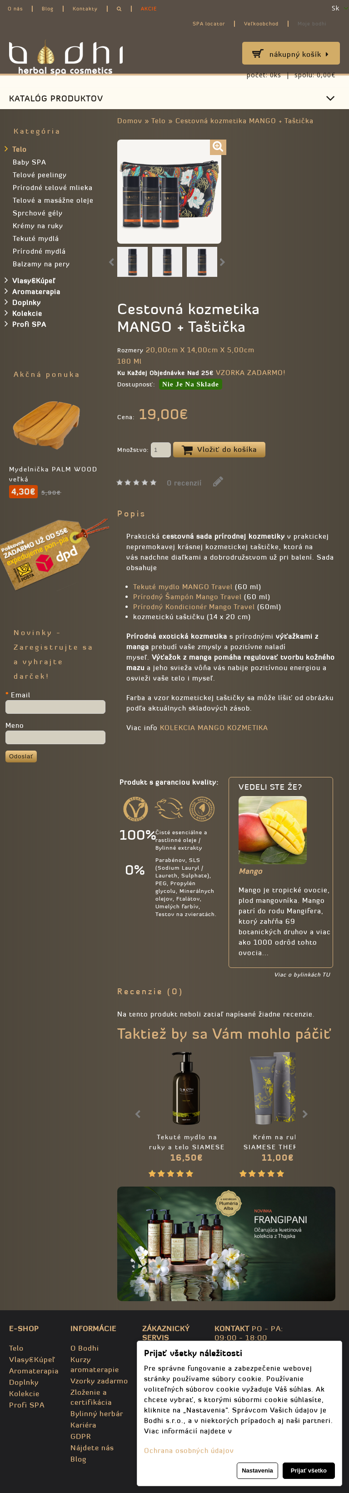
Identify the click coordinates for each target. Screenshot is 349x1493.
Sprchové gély (38, 213)
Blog (48, 8)
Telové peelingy (40, 174)
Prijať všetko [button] (309, 1470)
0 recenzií (184, 483)
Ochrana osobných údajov (189, 1450)
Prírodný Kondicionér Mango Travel (194, 606)
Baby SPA (29, 162)
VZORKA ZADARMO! (250, 372)
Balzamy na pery (41, 264)
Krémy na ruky (38, 225)
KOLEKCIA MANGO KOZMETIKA (214, 727)
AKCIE (149, 8)
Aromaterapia (32, 291)
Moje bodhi (312, 23)
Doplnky (23, 302)
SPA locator (209, 23)
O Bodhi (84, 1348)
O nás (15, 8)
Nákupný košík (299, 54)
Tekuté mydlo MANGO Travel (183, 586)
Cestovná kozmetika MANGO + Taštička (244, 120)
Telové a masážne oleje (53, 200)
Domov (129, 120)
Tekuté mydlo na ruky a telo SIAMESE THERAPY (187, 1147)
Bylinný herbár (96, 1413)
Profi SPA (25, 324)
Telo (158, 120)
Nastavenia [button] (257, 1470)
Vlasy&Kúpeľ (30, 280)
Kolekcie (23, 313)
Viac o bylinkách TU (302, 974)
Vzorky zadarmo (99, 1380)
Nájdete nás (92, 1447)
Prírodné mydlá (39, 251)
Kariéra (83, 1424)
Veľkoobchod (261, 23)
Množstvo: (144, 450)
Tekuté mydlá (36, 238)
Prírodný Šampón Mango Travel (187, 596)
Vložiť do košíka (219, 450)
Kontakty (85, 8)
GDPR (80, 1436)
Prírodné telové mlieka (53, 187)
